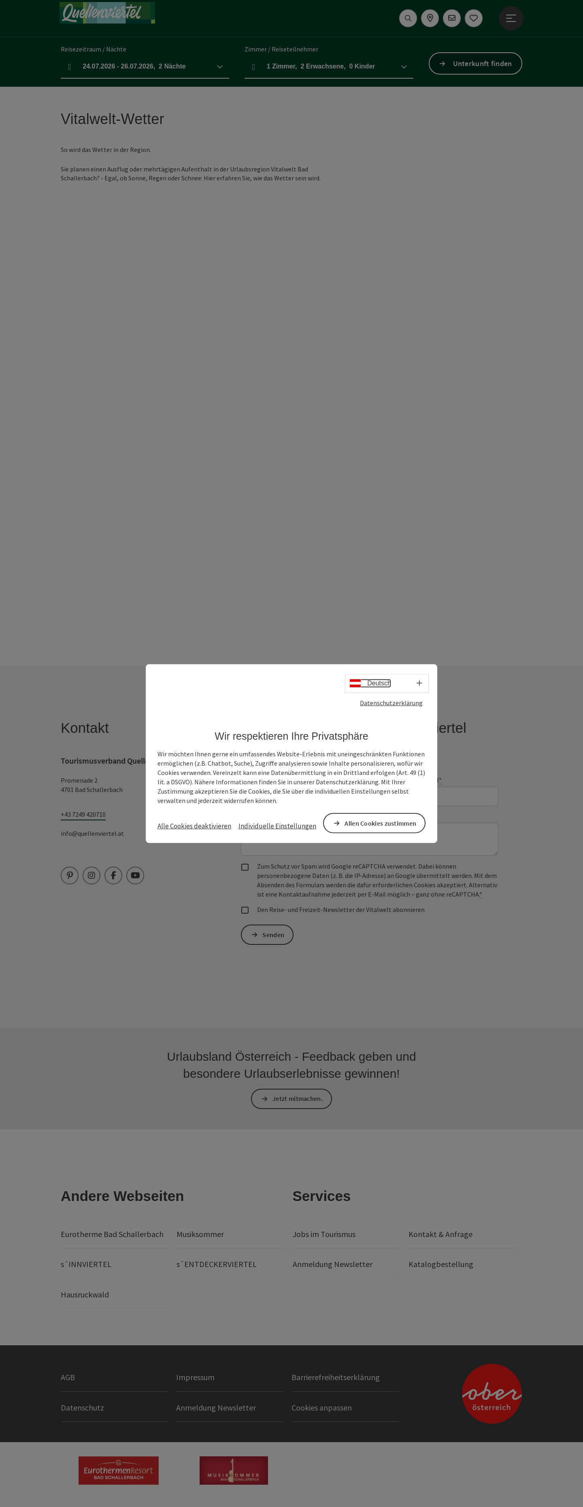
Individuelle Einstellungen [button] (277, 826)
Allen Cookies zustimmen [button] (380, 823)
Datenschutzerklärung (391, 703)
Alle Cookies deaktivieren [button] (194, 826)
